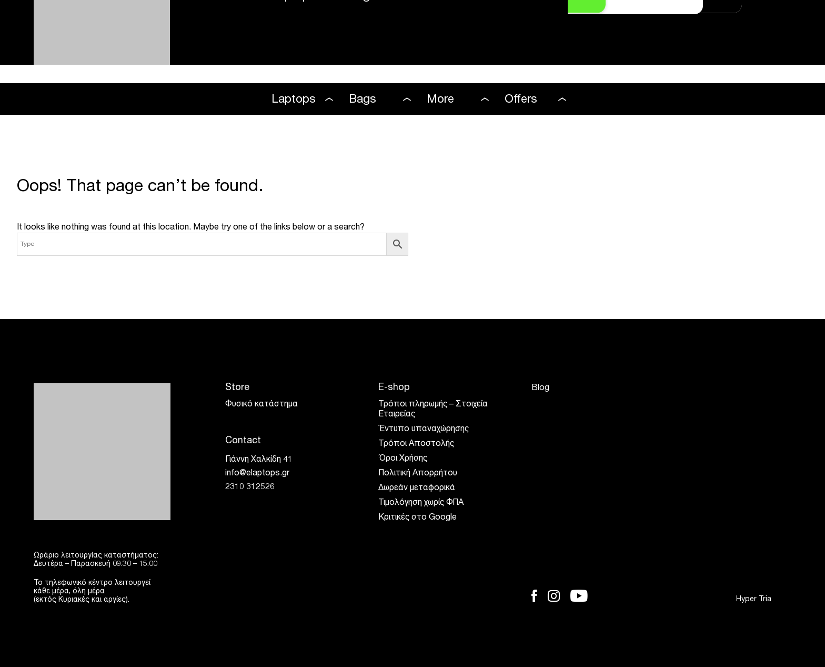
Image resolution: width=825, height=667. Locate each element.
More (440, 100)
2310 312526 (250, 487)
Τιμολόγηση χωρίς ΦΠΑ (421, 503)
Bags (362, 100)
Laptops (293, 100)
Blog (540, 388)
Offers (521, 100)
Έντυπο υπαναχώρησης (423, 429)
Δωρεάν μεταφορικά (416, 488)
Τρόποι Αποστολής (416, 444)
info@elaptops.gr (257, 474)
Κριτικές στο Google (417, 518)
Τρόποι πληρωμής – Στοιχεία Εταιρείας (433, 410)
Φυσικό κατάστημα (261, 405)
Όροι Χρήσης (402, 459)
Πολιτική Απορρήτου (417, 474)
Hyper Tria (763, 599)
